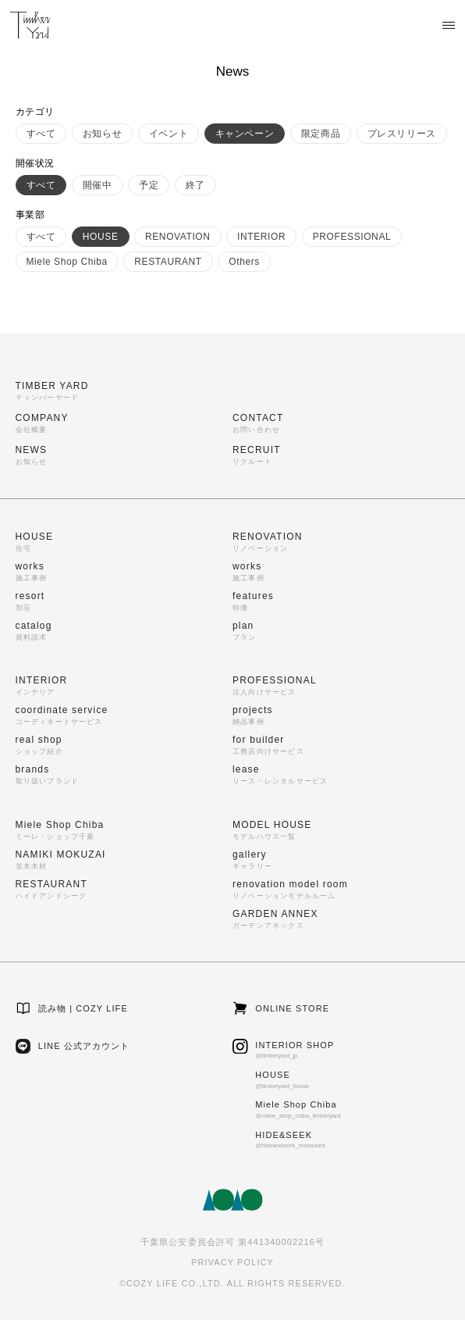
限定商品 (320, 133)
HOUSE (101, 236)
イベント (168, 133)
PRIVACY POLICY (232, 1262)
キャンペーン (245, 133)
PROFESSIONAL (352, 236)
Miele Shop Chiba (67, 261)
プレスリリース (401, 133)
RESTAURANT (167, 261)
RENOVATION (178, 236)
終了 (195, 185)
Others (244, 261)
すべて (41, 133)
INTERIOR (261, 236)
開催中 (97, 185)
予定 (148, 185)
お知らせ (102, 133)
